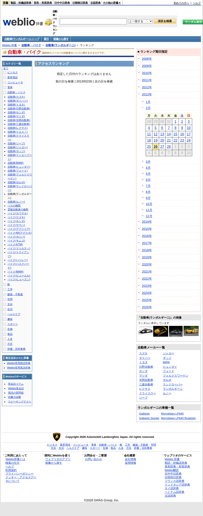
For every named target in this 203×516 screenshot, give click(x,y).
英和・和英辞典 (43, 3)
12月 (149, 216)
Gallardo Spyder (149, 418)
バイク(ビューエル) (19, 275)
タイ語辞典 (172, 488)
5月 (148, 173)
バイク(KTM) (15, 244)
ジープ (143, 397)
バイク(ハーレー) (17, 260)
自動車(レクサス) (17, 127)
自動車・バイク (31, 45)
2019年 (147, 257)
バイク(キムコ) (16, 240)
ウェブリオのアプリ (58, 459)
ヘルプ (197, 3)
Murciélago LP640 (172, 413)
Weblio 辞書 (9, 45)
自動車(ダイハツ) (17, 100)
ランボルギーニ (173, 388)
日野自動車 (146, 366)
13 (162, 134)
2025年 (147, 300)
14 (169, 134)
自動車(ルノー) (16, 201)
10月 (149, 204)
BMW (166, 362)
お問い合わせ (93, 459)
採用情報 (130, 462)
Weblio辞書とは (15, 459)
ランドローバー (173, 384)
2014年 (147, 221)
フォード (168, 371)
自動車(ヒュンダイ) (19, 166)
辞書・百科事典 (16, 348)
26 (156, 146)
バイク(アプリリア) (19, 228)
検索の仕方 (12, 462)
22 (175, 140)
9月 (148, 198)
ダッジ (167, 358)
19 (156, 140)
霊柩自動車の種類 (18, 209)
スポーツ (12, 324)
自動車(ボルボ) (16, 182)
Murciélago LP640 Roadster (178, 418)
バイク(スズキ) (16, 217)
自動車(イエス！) (17, 131)
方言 (10, 344)
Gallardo (144, 413)
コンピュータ (15, 82)
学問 (10, 299)
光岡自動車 (146, 380)
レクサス (144, 388)
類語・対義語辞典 (21, 3)
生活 (10, 309)
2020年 (147, 264)
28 (169, 146)
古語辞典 (95, 3)
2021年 (147, 271)
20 (162, 140)
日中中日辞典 (62, 3)
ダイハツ (144, 358)
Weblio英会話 (16, 388)
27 (162, 146)
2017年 (147, 243)
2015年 (147, 228)
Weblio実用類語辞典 (18, 363)
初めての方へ (181, 3)
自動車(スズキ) (16, 96)
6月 (148, 179)
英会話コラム (16, 383)
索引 (46, 39)
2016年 (147, 236)
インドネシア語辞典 (177, 484)
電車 (10, 87)
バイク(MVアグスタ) (19, 232)
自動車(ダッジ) (16, 151)
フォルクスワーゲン (175, 375)
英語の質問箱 (16, 392)
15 (175, 134)
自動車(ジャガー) (17, 147)
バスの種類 (14, 205)
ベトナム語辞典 (174, 492)
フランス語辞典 (174, 481)
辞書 (5, 3)
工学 (10, 289)
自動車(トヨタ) (16, 104)
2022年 (147, 278)
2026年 (147, 307)
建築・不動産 (15, 294)
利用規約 (11, 470)
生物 (10, 329)
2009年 (147, 66)
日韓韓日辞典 (80, 3)
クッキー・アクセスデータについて (20, 479)
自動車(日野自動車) (19, 108)
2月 (148, 108)
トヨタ (143, 362)
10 (189, 128)
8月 (148, 192)
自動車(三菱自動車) (19, 124)
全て (5, 68)
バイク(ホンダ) (16, 221)
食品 (10, 334)
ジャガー (168, 353)
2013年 (147, 94)
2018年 (147, 250)
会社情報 (130, 459)
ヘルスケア (13, 314)
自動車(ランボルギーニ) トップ (21, 39)
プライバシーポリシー (19, 473)
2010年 (147, 73)
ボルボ (167, 380)
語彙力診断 (14, 397)
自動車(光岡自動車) (19, 120)
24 (189, 140)
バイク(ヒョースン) (19, 279)
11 (149, 134)
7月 (148, 186)
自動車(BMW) (15, 162)
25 (149, 146)
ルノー (167, 393)
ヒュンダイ (170, 366)
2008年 (147, 58)
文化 (10, 304)
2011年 (147, 80)
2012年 (147, 87)
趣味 (10, 319)
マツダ (143, 375)
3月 (148, 161)
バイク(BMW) (15, 271)
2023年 (147, 285)
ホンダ (143, 371)
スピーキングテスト (19, 401)
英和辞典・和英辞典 (177, 466)
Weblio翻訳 (172, 470)
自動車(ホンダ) (16, 112)
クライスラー (147, 393)
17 (189, 134)
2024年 (147, 293)
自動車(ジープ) (16, 143)
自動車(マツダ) (16, 116)
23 (182, 140)
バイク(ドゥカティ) (19, 248)
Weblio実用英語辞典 (18, 367)
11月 (149, 210)
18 (149, 140)
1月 (148, 102)
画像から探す (60, 39)
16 (182, 134)
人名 (10, 339)
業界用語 (12, 77)
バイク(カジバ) (16, 236)
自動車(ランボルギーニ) (60, 45)
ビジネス (12, 72)
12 (156, 134)
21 (169, 140)
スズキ (143, 353)
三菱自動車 (146, 384)
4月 (148, 167)
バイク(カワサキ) (17, 213)
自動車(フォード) (17, 170)
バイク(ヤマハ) (16, 225)
